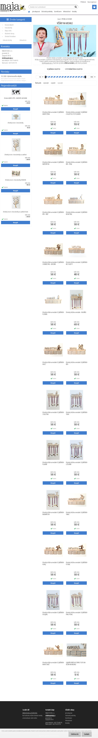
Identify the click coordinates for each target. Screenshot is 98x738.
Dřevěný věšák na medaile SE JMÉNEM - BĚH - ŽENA (77, 163)
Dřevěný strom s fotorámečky (15, 123)
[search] (76, 7)
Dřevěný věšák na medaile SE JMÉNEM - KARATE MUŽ (53, 664)
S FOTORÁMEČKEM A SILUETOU (73, 69)
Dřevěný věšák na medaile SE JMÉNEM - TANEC (77, 513)
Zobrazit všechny (7, 40)
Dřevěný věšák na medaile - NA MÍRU (76, 312)
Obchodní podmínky (47, 11)
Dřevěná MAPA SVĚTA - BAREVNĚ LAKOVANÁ (15, 98)
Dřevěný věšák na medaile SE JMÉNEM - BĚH (77, 363)
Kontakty (74, 11)
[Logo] (13, 7)
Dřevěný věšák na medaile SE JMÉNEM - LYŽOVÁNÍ (77, 463)
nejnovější (60, 83)
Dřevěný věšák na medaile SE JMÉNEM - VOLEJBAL (53, 613)
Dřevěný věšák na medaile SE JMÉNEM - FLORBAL (53, 313)
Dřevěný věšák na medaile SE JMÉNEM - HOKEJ (53, 563)
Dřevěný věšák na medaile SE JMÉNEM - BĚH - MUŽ (53, 213)
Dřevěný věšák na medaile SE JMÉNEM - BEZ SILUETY (77, 263)
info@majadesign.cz (7, 58)
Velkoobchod (66, 11)
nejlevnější (46, 83)
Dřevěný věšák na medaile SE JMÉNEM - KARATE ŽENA (53, 113)
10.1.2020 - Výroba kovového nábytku (11, 76)
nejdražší (53, 83)
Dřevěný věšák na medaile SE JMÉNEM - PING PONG (77, 613)
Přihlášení (83, 2)
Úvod (59, 19)
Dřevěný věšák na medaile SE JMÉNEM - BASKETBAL (77, 213)
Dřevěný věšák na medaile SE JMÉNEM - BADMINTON (53, 513)
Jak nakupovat (36, 11)
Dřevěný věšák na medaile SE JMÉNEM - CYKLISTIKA (53, 413)
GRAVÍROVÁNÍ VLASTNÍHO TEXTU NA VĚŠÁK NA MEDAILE (75, 664)
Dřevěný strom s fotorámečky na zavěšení (16, 155)
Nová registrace (92, 2)
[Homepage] (28, 11)
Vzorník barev (58, 11)
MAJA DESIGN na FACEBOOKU (30, 713)
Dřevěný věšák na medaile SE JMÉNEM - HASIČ (53, 363)
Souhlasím (86, 734)
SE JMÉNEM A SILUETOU (53, 69)
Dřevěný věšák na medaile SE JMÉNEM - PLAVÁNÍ (53, 463)
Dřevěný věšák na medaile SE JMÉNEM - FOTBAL (77, 563)
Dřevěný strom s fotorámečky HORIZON (15, 180)
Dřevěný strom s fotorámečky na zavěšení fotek (15, 212)
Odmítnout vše (74, 734)
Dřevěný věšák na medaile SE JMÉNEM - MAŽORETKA (53, 163)
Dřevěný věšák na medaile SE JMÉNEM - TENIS (77, 413)
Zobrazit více (23, 40)
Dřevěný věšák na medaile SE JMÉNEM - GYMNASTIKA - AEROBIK (53, 263)
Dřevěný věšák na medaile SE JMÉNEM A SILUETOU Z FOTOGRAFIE (76, 113)
